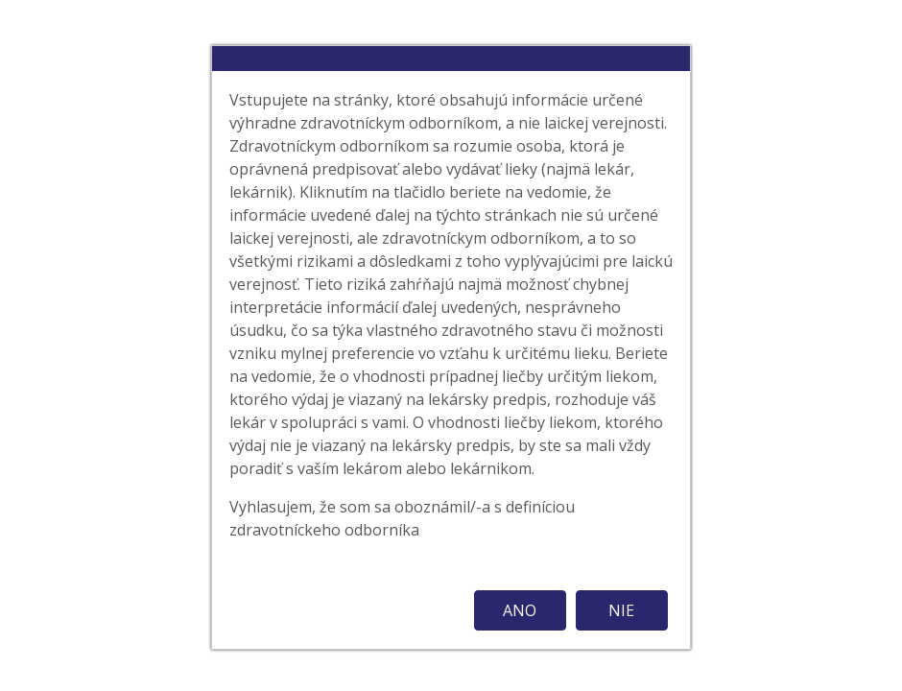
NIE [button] (621, 610)
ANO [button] (519, 610)
